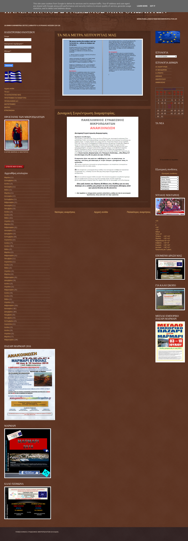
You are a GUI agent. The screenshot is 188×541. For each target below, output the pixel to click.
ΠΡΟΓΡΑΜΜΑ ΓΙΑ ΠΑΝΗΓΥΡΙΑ (15, 98)
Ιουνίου (7, 184)
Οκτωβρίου (8, 209)
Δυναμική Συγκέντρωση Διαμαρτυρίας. (86, 113)
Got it (152, 6)
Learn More (142, 6)
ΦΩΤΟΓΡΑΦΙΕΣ (9, 104)
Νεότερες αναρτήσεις (65, 212)
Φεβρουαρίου (9, 202)
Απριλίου (7, 221)
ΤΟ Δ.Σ (6, 92)
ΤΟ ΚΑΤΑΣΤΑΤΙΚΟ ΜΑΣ (12, 95)
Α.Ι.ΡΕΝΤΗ (159, 73)
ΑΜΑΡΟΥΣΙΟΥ (160, 79)
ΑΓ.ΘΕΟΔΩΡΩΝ (161, 70)
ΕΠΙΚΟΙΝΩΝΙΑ (9, 110)
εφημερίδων (175, 159)
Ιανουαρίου (8, 187)
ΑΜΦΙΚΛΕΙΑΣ (160, 82)
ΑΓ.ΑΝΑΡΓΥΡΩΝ (161, 67)
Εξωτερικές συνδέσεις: (169, 173)
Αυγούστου (8, 240)
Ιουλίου (7, 212)
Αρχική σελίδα (101, 212)
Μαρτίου (7, 177)
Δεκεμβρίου (8, 234)
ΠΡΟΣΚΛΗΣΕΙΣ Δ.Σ (11, 101)
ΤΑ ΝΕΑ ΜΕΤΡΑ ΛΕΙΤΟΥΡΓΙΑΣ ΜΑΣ (86, 35)
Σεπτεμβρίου (9, 180)
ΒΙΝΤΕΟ (7, 107)
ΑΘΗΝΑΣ (158, 76)
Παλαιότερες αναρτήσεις (139, 212)
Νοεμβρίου (8, 315)
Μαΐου (6, 190)
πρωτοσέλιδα (165, 159)
